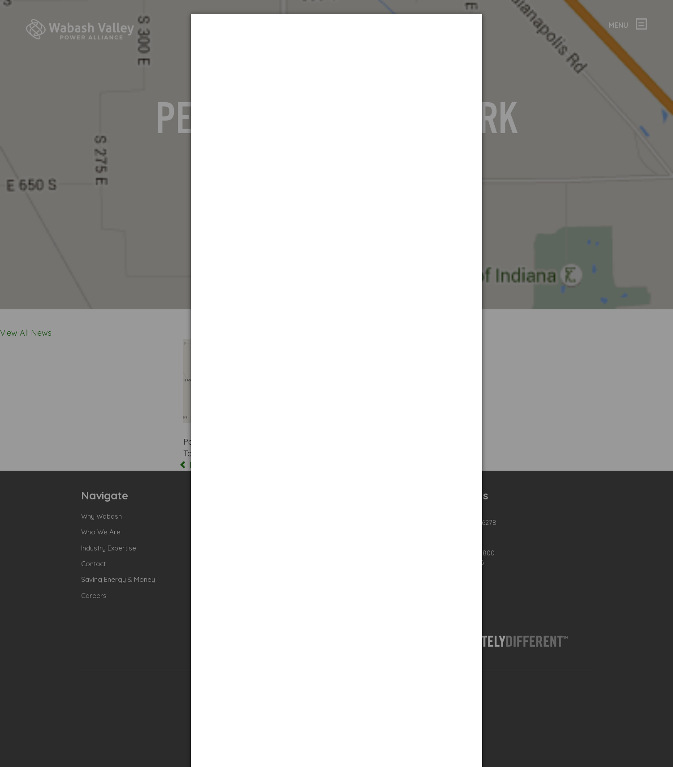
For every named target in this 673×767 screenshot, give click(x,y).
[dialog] (336, 47)
